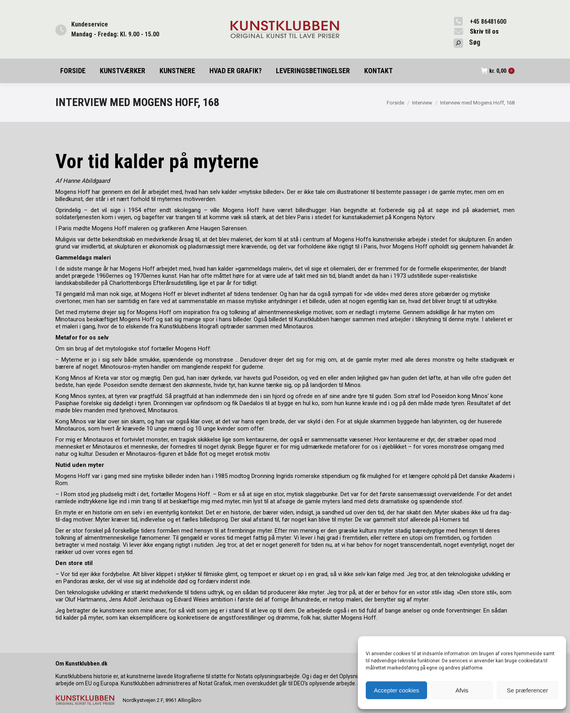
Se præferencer (527, 690)
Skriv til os (484, 31)
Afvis (462, 690)
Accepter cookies (396, 690)
